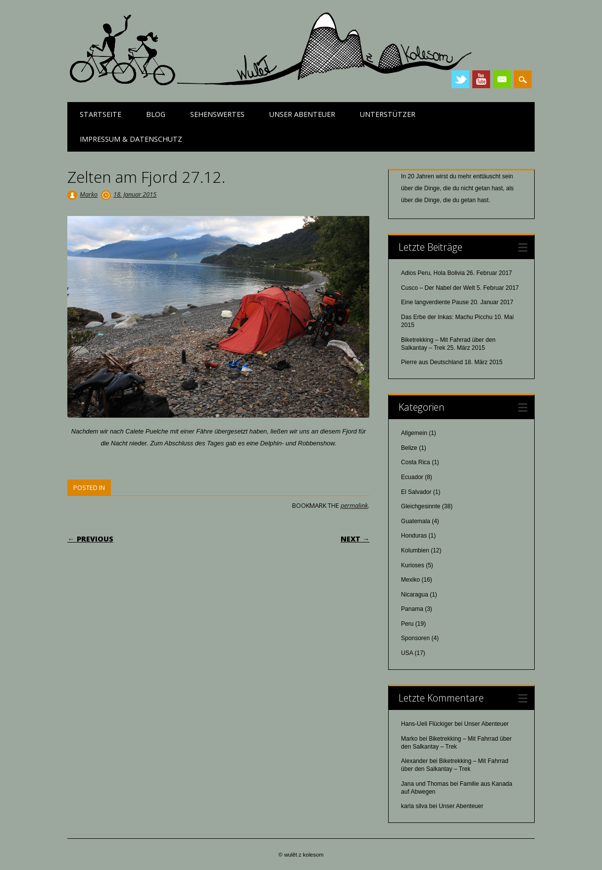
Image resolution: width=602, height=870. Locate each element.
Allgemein (414, 433)
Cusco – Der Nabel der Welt (438, 287)
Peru (407, 623)
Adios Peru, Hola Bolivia (433, 273)
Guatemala (415, 521)
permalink (354, 505)
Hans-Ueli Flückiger (427, 723)
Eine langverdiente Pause (435, 302)
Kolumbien (415, 550)
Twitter (460, 79)
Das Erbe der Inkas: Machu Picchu (447, 317)
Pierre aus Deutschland (432, 362)
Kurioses (412, 565)
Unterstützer (387, 114)
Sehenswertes (217, 114)
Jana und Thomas (425, 783)
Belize (409, 447)
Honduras (414, 535)
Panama (412, 608)
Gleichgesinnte (420, 506)
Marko (89, 194)
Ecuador (412, 477)
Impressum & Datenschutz (131, 139)
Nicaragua (414, 594)
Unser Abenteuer (302, 114)
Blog (155, 114)
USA (407, 653)
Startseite (100, 114)
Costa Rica (415, 462)
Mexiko (410, 579)
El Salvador (416, 492)
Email (502, 79)
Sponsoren (415, 638)
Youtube (481, 79)
